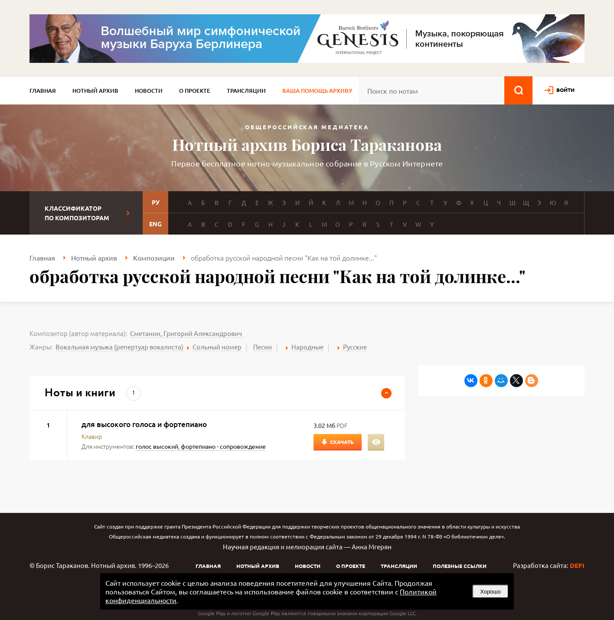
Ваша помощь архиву (317, 91)
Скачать (342, 441)
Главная (42, 91)
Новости (149, 91)
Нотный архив (95, 91)
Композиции (154, 257)
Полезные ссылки (460, 565)
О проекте (194, 91)
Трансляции (246, 91)
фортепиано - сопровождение (223, 446)
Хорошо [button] (490, 591)
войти (565, 89)
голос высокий (157, 446)
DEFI (577, 565)
